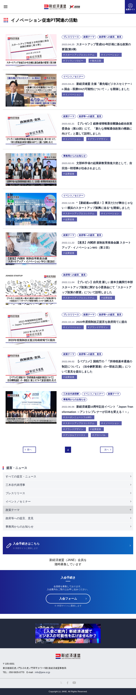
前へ (29, 449)
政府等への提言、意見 (19, 518)
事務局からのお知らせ (19, 526)
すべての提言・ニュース (21, 476)
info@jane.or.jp (42, 672)
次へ (106, 449)
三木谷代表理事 (15, 484)
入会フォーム (68, 598)
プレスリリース (15, 493)
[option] (68, 633)
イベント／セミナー (18, 501)
